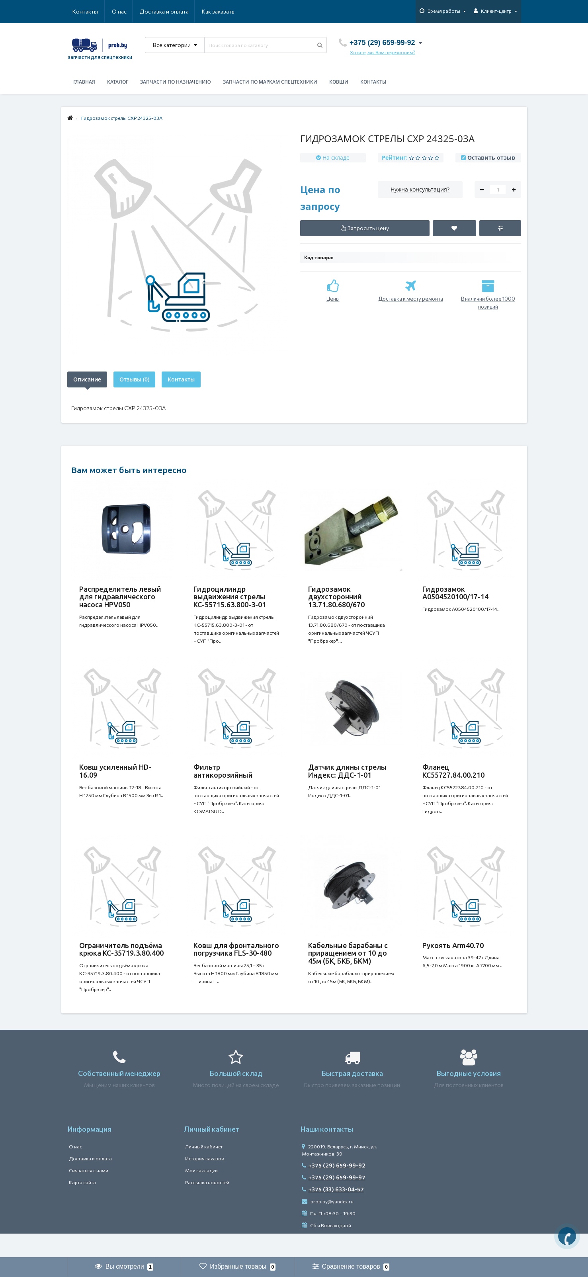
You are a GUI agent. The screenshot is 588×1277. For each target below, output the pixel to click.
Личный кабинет (204, 1170)
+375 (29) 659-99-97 (333, 1201)
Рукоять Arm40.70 (453, 961)
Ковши (338, 81)
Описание (87, 379)
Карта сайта (82, 1206)
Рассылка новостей (207, 1206)
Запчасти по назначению (175, 81)
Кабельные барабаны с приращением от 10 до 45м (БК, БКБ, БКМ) (348, 969)
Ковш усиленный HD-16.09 (115, 779)
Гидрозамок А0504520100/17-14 (455, 593)
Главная (84, 81)
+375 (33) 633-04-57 (333, 1213)
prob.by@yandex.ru (328, 1225)
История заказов (204, 1182)
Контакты (223, 11)
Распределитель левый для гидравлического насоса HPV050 (120, 597)
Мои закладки (201, 1194)
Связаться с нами (88, 1194)
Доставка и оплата (125, 11)
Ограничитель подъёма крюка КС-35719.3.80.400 (121, 965)
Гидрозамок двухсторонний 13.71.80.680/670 (336, 597)
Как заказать (180, 11)
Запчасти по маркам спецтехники (270, 81)
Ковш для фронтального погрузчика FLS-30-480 (236, 965)
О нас (79, 11)
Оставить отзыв (491, 157)
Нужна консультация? (420, 189)
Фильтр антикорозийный (223, 779)
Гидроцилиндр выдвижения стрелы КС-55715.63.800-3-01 (229, 597)
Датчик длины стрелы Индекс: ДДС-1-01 (347, 779)
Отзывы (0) (134, 379)
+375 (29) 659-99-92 (333, 1189)
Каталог (117, 81)
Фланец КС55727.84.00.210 (453, 779)
